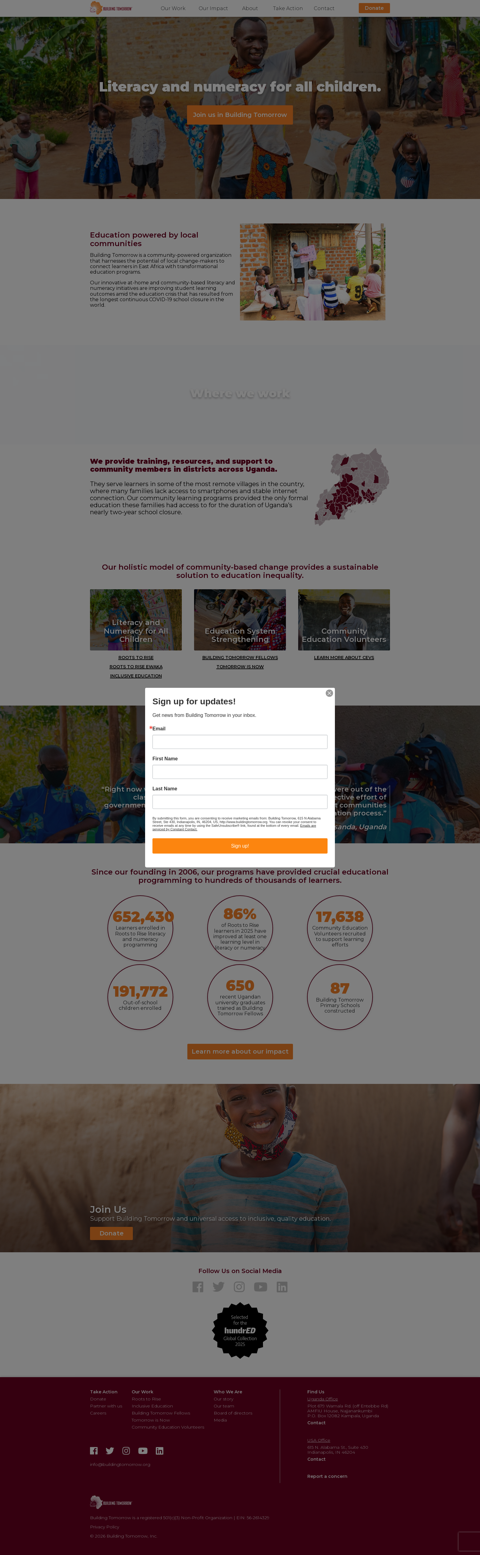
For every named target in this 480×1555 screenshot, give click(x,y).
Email (159, 728)
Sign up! (240, 846)
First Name (165, 758)
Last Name (164, 788)
